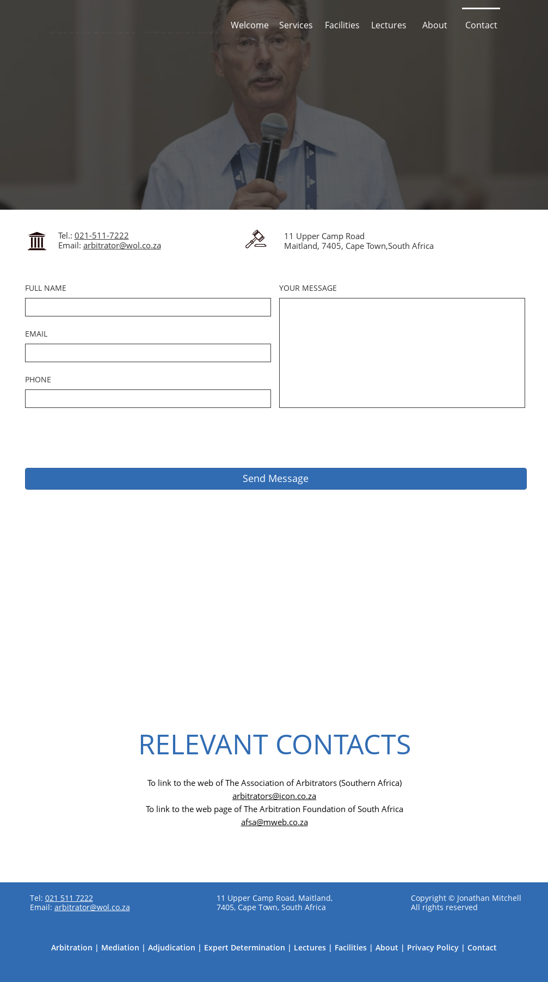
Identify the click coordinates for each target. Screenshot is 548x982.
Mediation (120, 947)
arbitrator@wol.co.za (122, 245)
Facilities (351, 947)
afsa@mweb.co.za (274, 821)
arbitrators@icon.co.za (274, 795)
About (386, 947)
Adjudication (171, 947)
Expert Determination (244, 947)
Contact (482, 947)
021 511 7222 (69, 898)
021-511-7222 (102, 235)
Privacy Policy (433, 947)
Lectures (310, 947)
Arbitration (72, 947)
